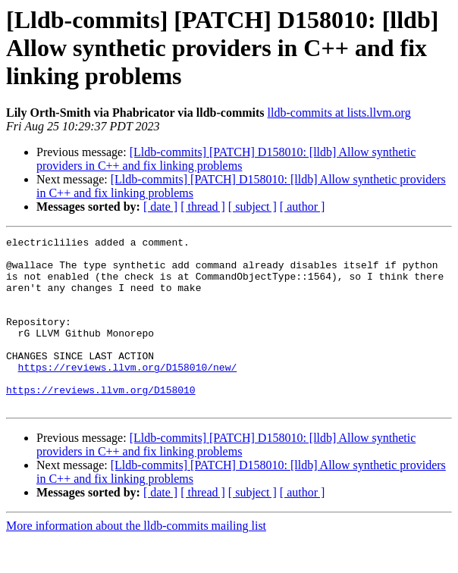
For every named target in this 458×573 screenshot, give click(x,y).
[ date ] (160, 206)
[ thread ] (202, 206)
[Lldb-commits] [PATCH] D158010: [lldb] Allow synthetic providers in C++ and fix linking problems (226, 159)
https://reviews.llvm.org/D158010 (101, 421)
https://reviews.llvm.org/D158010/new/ (127, 394)
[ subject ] (252, 206)
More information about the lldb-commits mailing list (136, 559)
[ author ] (302, 206)
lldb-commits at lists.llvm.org (339, 112)
